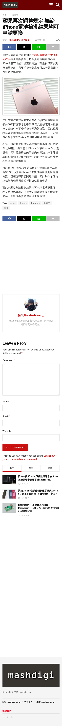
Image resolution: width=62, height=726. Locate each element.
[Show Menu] (51, 5)
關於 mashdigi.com (11, 702)
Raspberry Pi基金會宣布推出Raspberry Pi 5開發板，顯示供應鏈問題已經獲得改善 (39, 507)
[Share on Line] (39, 47)
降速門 (47, 203)
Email (6, 416)
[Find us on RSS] (12, 717)
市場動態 (14, 15)
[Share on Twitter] (24, 47)
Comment (9, 360)
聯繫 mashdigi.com (45, 702)
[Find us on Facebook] (3, 717)
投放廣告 (28, 702)
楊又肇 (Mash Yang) (19, 40)
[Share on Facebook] (9, 47)
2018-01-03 (40, 40)
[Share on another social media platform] (53, 47)
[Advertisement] (31, 257)
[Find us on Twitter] (7, 717)
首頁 (4, 15)
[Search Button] (58, 5)
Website (6, 431)
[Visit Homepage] (10, 5)
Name (6, 401)
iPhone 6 (35, 203)
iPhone (23, 203)
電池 (6, 208)
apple (13, 203)
